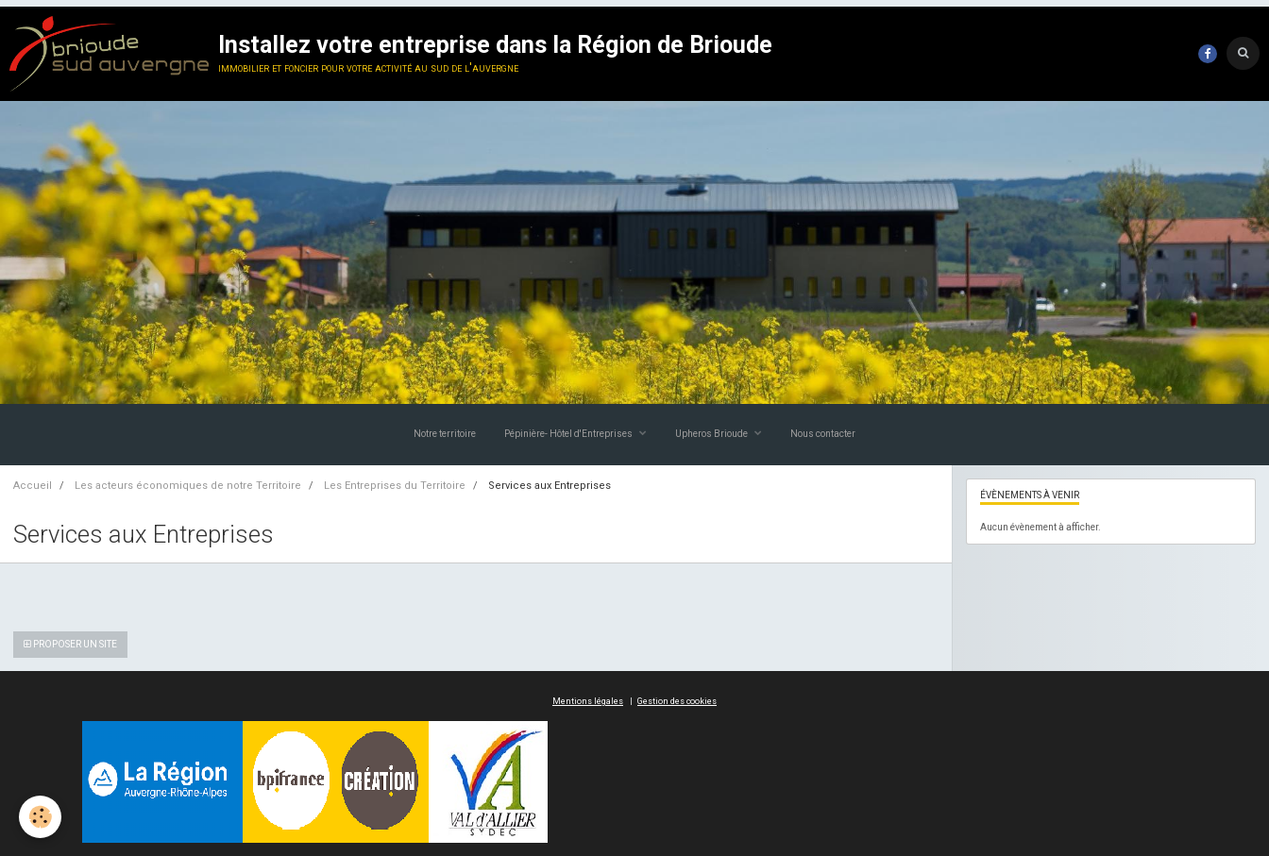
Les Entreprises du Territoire (394, 485)
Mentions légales (587, 701)
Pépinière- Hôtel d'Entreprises (569, 433)
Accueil (32, 485)
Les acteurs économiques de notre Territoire (188, 485)
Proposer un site (70, 644)
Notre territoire (445, 433)
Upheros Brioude (712, 433)
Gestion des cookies (677, 701)
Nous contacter (822, 433)
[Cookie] (40, 817)
